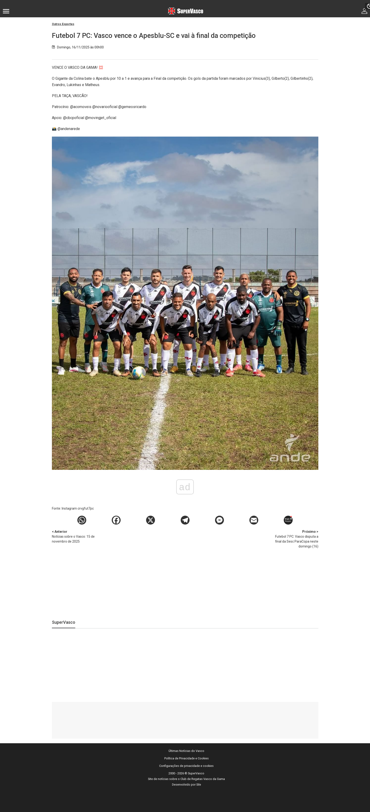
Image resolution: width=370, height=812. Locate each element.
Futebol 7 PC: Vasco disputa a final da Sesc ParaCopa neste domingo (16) (293, 538)
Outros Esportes (63, 24)
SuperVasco (63, 622)
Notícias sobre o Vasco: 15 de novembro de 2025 (76, 536)
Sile (198, 784)
